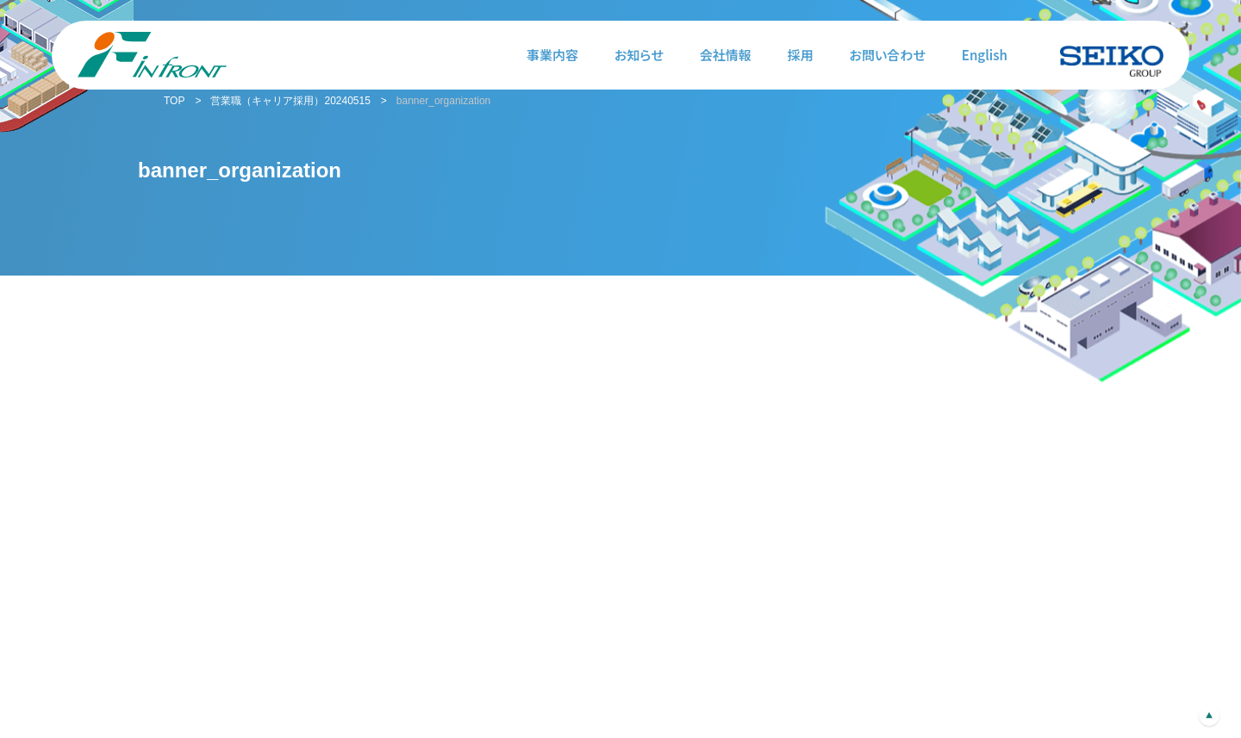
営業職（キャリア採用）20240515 (290, 101)
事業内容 (552, 55)
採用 (801, 55)
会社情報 (725, 55)
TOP (174, 101)
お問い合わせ (888, 55)
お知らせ (639, 55)
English (984, 55)
